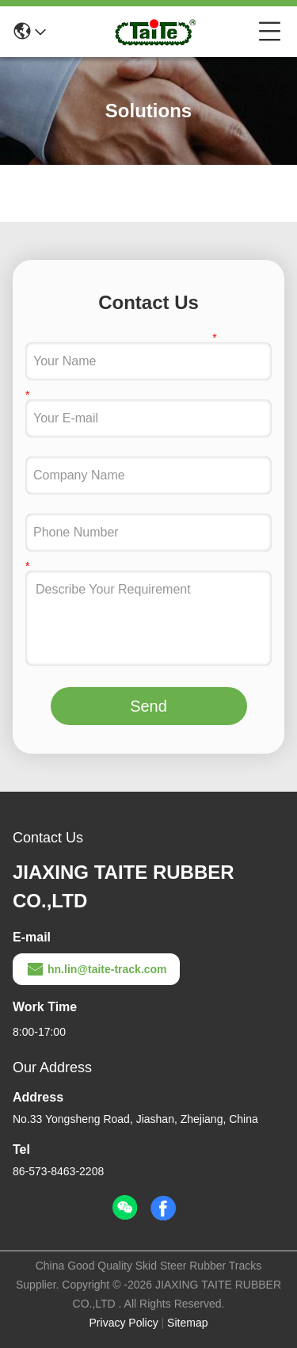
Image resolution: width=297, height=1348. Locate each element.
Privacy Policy (123, 1322)
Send (148, 706)
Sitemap (187, 1322)
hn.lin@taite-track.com (96, 969)
